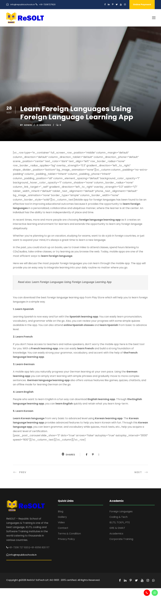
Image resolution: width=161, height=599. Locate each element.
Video (61, 522)
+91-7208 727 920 (18, 547)
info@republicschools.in (22, 4)
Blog (60, 511)
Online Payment (142, 4)
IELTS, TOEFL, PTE (119, 522)
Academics (116, 533)
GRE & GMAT (117, 528)
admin (28, 125)
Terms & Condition (69, 533)
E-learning (44, 125)
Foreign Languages (121, 511)
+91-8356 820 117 (39, 547)
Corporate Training (121, 539)
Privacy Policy (66, 539)
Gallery (62, 517)
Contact (63, 528)
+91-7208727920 (47, 4)
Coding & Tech (118, 517)
